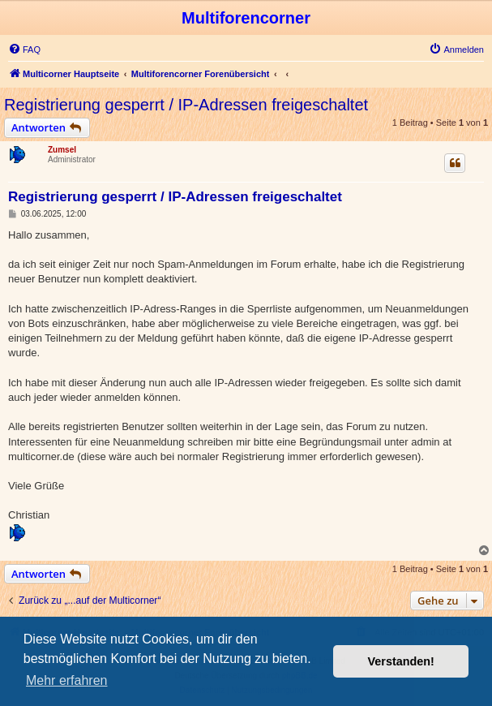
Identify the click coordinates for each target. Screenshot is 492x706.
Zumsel (62, 149)
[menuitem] (24, 49)
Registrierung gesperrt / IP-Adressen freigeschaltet (186, 105)
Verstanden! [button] (401, 661)
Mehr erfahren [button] (67, 680)
